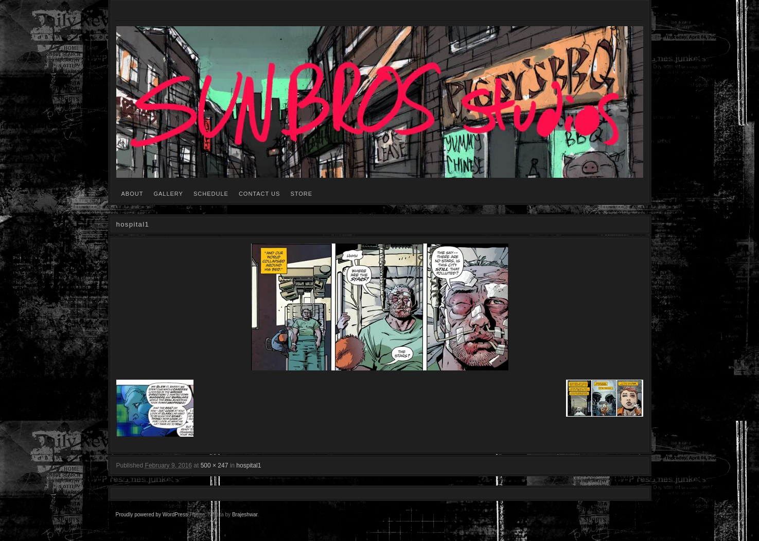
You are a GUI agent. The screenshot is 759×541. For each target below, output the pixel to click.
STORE (301, 194)
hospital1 (248, 465)
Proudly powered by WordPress (152, 514)
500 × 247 (214, 465)
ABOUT (132, 194)
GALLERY (168, 194)
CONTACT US (259, 194)
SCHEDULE (210, 194)
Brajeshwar (244, 514)
